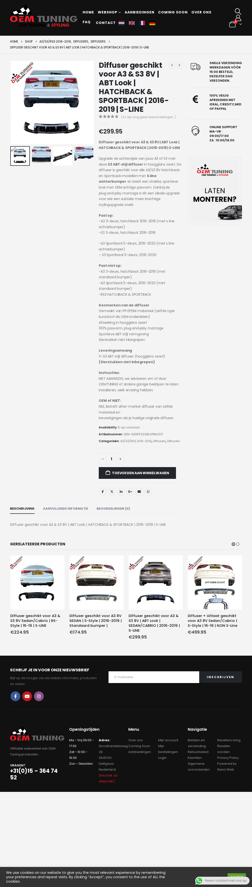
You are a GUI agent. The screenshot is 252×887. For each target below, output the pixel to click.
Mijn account (168, 740)
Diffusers (159, 441)
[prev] (172, 65)
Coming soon (173, 12)
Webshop (107, 12)
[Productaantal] (111, 459)
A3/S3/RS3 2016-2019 (136, 441)
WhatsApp (148, 491)
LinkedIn (121, 491)
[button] (238, 11)
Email (139, 491)
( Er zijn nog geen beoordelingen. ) (148, 117)
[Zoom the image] (215, 190)
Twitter (112, 491)
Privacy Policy (228, 757)
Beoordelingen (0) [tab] (113, 508)
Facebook (103, 491)
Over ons (201, 12)
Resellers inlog (229, 740)
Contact (106, 22)
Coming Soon (139, 745)
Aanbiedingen (139, 12)
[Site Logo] (43, 15)
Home (88, 12)
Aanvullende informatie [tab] (65, 508)
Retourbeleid (198, 751)
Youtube (27, 696)
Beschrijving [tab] (22, 508)
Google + (130, 491)
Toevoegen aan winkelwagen (140, 473)
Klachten (195, 757)
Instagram (39, 696)
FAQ (87, 22)
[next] (179, 65)
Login (162, 757)
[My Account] (238, 18)
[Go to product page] (37, 582)
